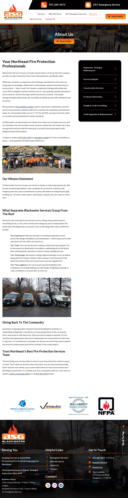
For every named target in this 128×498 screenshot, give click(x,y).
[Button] (115, 16)
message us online (41, 137)
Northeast (6, 464)
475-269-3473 (57, 4)
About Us (94, 14)
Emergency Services (59, 457)
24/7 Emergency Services (76, 14)
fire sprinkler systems (25, 107)
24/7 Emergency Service (106, 4)
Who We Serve (56, 14)
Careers (54, 469)
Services (42, 14)
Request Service (99, 462)
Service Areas (37, 19)
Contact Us (50, 19)
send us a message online (19, 374)
